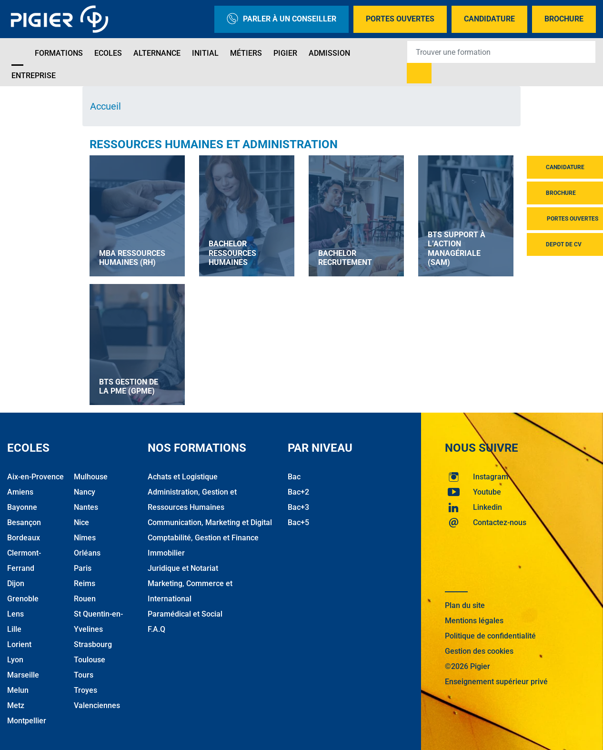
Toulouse (89, 659)
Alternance (157, 53)
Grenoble (23, 598)
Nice (81, 522)
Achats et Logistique (183, 476)
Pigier (285, 53)
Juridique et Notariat (183, 568)
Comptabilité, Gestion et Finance (203, 537)
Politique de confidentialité (490, 635)
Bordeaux (23, 537)
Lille (14, 629)
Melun (18, 690)
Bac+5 (298, 522)
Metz (15, 705)
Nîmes (85, 537)
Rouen (85, 598)
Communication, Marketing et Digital (210, 522)
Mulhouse (91, 476)
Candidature (489, 18)
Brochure (563, 18)
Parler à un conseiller (281, 19)
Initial (205, 53)
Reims (84, 583)
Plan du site (465, 605)
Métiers (246, 53)
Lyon (15, 659)
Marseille (23, 674)
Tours (83, 674)
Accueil (105, 106)
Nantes (86, 507)
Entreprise (33, 75)
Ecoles (108, 53)
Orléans (87, 552)
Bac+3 (298, 507)
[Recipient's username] (501, 52)
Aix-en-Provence (35, 476)
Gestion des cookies (479, 651)
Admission (329, 53)
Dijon (15, 583)
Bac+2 (298, 492)
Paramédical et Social (185, 613)
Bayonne (22, 507)
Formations (59, 53)
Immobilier (166, 552)
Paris (82, 568)
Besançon (24, 522)
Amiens (20, 492)
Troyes (85, 690)
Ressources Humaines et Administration (214, 144)
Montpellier (26, 720)
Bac (294, 476)
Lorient (19, 644)
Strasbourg (93, 644)
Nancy (84, 492)
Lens (15, 613)
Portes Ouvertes (400, 18)
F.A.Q (156, 629)
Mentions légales (474, 620)
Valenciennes (97, 705)
